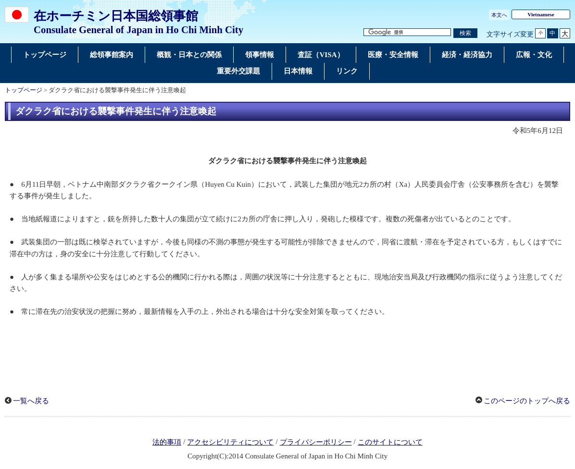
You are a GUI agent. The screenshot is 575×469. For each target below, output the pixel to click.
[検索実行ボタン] (465, 33)
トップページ (23, 90)
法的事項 (166, 442)
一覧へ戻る (31, 401)
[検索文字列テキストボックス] (407, 32)
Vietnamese (540, 14)
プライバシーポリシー (316, 442)
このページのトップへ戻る (527, 401)
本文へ (499, 15)
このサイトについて (390, 442)
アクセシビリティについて (230, 442)
